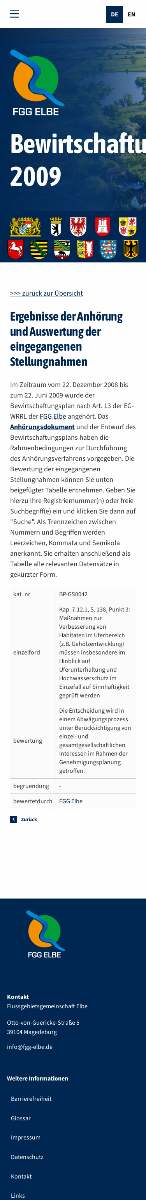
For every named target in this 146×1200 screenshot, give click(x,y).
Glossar (21, 1118)
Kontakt (21, 1176)
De (114, 14)
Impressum (25, 1137)
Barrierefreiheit (31, 1099)
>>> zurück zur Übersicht (46, 293)
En (131, 14)
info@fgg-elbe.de (30, 1047)
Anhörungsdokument (42, 427)
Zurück (29, 819)
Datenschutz (27, 1157)
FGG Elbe (53, 416)
